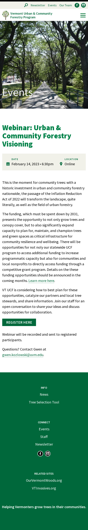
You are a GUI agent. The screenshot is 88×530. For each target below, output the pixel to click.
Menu (83, 15)
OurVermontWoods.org (44, 480)
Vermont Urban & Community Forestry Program (31, 15)
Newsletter (38, 5)
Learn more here (41, 280)
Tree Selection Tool (44, 402)
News (44, 394)
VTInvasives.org (44, 488)
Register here (19, 322)
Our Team (65, 5)
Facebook (77, 5)
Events (52, 5)
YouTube (83, 5)
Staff (44, 436)
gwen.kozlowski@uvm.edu (22, 354)
